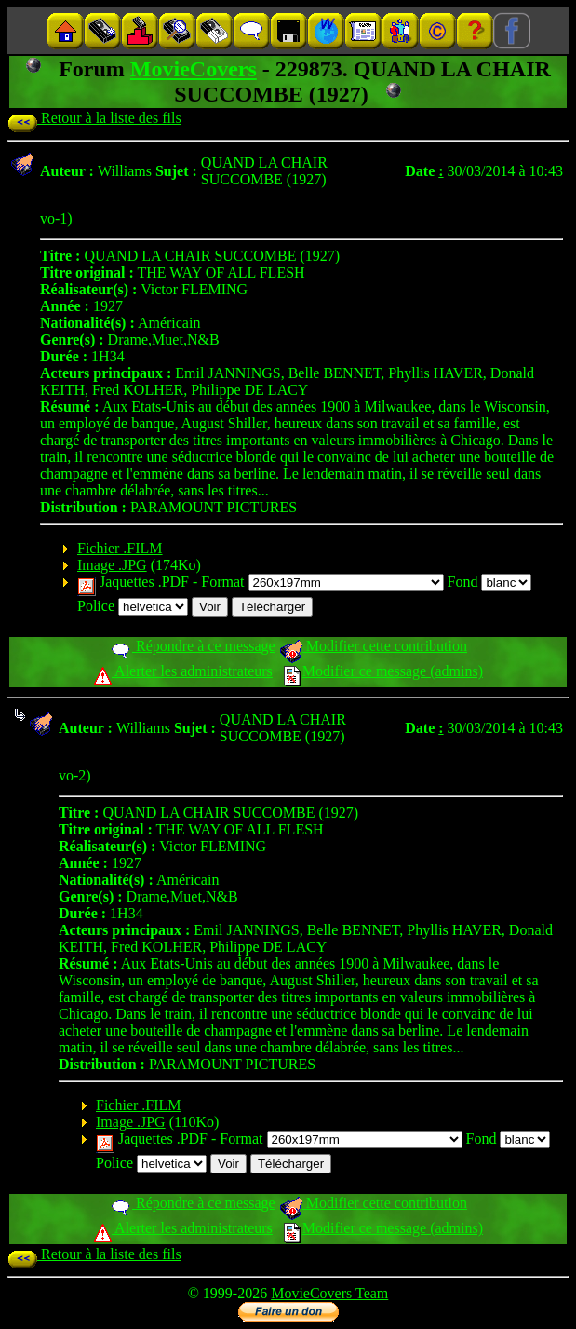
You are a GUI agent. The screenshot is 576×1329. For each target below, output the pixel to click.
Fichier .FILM (120, 548)
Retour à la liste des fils (94, 118)
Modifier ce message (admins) (383, 671)
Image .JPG (112, 565)
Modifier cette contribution (373, 646)
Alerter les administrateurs (183, 671)
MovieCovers (193, 69)
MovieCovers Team (329, 1293)
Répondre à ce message (192, 646)
